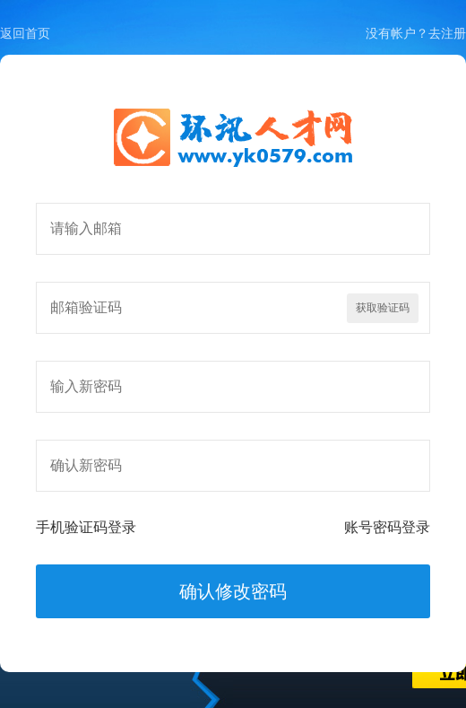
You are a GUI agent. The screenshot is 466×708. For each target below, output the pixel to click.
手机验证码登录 (86, 527)
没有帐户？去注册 (416, 33)
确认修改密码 (233, 591)
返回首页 (25, 33)
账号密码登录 (387, 527)
